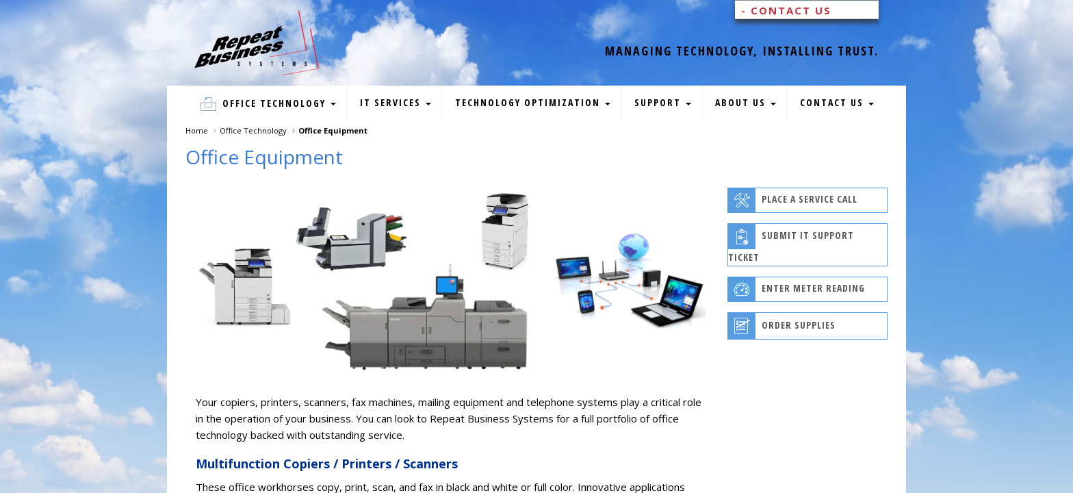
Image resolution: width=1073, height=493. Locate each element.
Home (196, 130)
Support (662, 102)
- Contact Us (786, 10)
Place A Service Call (792, 200)
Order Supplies (782, 326)
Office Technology (268, 104)
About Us (745, 102)
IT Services (395, 102)
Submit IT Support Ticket (791, 244)
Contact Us (837, 102)
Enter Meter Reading (796, 289)
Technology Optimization (532, 102)
